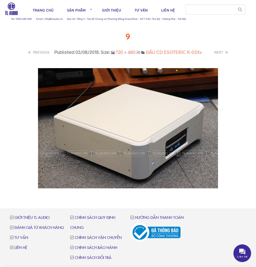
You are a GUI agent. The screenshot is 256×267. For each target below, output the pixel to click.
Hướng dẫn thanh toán (159, 218)
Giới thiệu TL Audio (32, 218)
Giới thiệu (111, 10)
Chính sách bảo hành (96, 248)
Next (218, 52)
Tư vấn (141, 10)
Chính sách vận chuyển (98, 238)
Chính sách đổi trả (93, 258)
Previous (41, 52)
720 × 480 (126, 52)
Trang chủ (43, 10)
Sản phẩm (76, 10)
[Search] (240, 9)
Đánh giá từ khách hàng (39, 228)
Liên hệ (168, 10)
